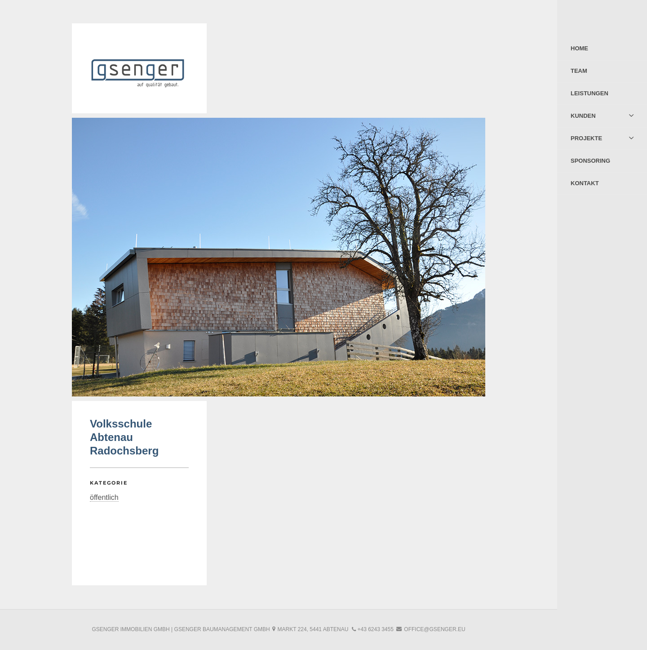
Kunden (583, 115)
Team (579, 70)
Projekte (586, 138)
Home (579, 48)
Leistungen (589, 93)
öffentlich (104, 497)
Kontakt (585, 183)
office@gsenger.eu (434, 629)
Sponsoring (590, 160)
